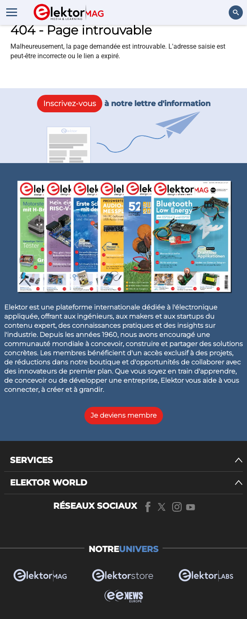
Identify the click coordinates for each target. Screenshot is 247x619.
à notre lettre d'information (123, 103)
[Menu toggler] (11, 12)
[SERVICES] (126, 460)
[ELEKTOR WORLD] (126, 483)
